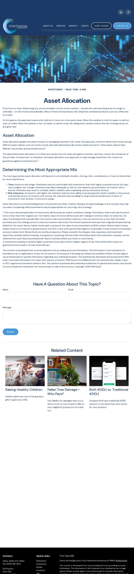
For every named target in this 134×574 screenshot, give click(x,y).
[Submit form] (10, 323)
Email (70, 281)
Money (39, 568)
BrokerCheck (121, 552)
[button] (48, 17)
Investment (41, 556)
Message (7, 299)
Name (5, 281)
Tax (37, 565)
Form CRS (69, 547)
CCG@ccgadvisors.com (13, 571)
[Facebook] (128, 4)
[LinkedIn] (121, 4)
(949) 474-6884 (16, 553)
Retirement (41, 553)
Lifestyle (40, 571)
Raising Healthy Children (23, 381)
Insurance (40, 562)
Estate (39, 559)
